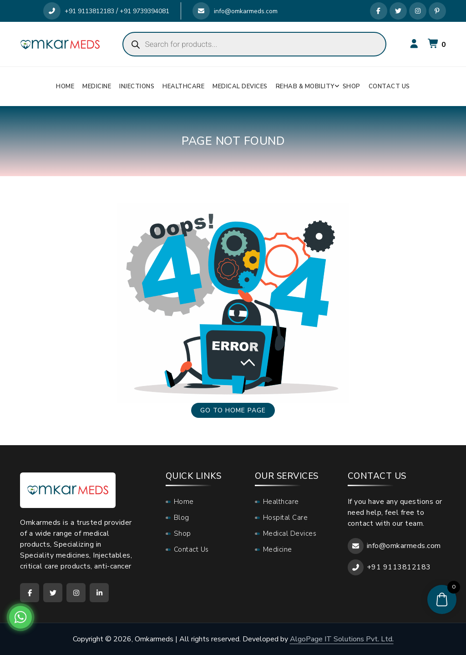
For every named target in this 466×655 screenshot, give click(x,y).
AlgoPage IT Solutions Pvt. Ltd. (342, 639)
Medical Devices (240, 86)
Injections (136, 86)
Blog (181, 517)
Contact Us (389, 86)
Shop (351, 86)
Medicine (96, 86)
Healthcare (183, 86)
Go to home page (233, 410)
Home (65, 86)
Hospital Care (285, 517)
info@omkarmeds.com (235, 11)
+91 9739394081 (144, 11)
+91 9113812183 (78, 11)
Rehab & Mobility (305, 86)
